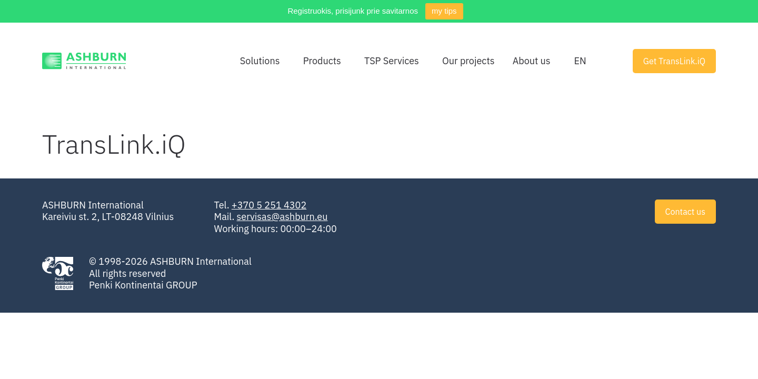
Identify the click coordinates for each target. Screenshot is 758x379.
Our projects (468, 61)
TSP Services (391, 61)
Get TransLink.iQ (674, 61)
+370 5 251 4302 (269, 205)
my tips (444, 10)
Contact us (685, 211)
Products (322, 61)
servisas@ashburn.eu (282, 217)
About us (532, 61)
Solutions (260, 61)
